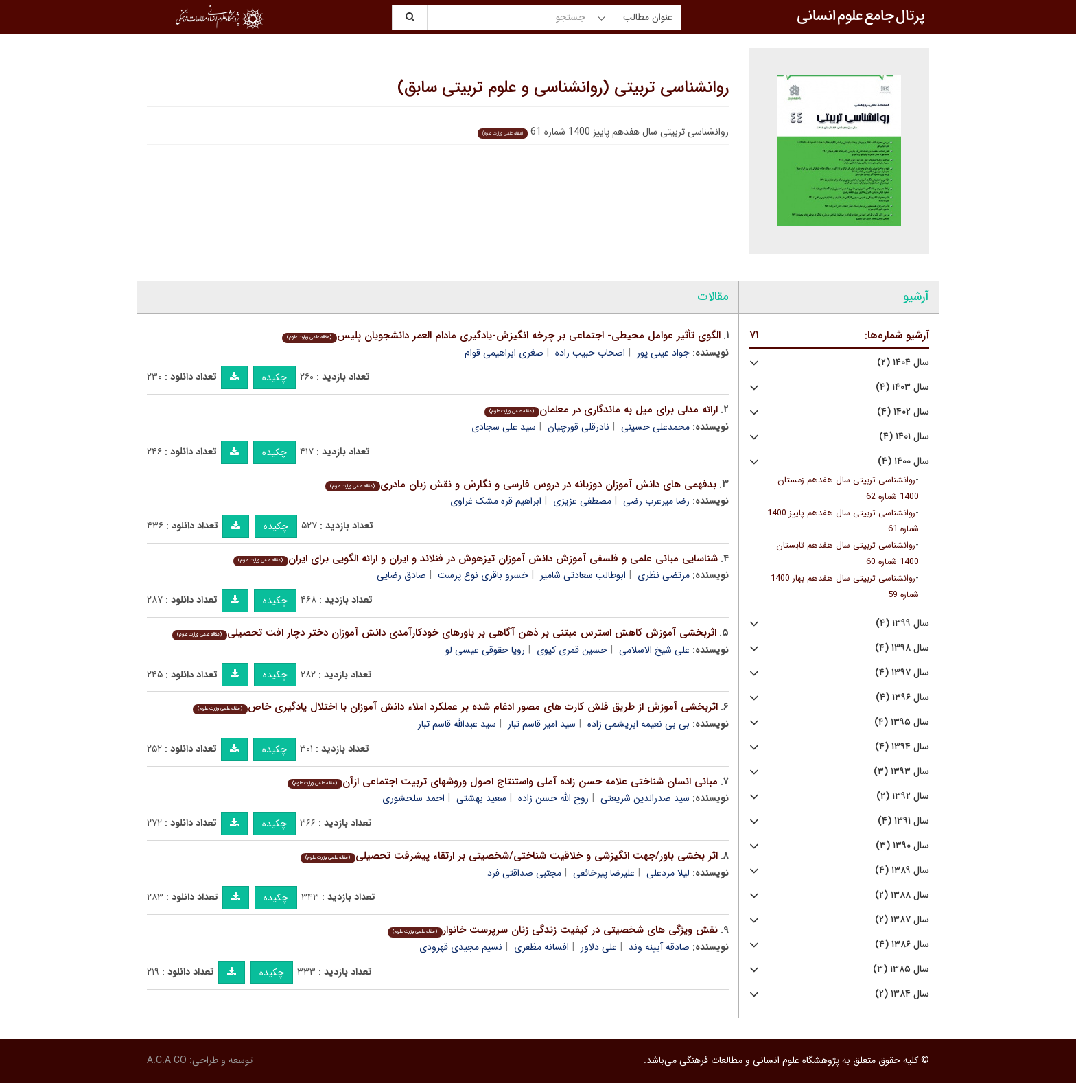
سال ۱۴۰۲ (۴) (903, 412)
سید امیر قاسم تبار (542, 724)
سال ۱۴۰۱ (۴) (904, 437)
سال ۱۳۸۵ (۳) (901, 969)
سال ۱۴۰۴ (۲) (903, 363)
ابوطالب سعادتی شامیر (583, 575)
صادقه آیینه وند (659, 947)
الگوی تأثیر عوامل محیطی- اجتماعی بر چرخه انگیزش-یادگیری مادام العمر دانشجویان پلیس (501, 335)
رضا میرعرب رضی (656, 501)
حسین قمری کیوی (572, 649)
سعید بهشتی (481, 798)
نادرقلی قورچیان (578, 426)
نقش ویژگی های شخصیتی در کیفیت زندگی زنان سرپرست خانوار (552, 930)
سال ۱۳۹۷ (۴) (902, 673)
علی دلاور (599, 947)
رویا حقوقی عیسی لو (485, 649)
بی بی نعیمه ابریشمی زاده (638, 724)
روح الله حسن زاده (553, 798)
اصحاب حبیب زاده (590, 352)
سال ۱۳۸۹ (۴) (902, 870)
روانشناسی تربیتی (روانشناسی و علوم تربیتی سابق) (563, 88)
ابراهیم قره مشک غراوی (495, 501)
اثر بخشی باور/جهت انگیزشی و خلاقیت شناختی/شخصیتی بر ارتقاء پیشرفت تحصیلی (509, 856)
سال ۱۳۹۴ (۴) (902, 747)
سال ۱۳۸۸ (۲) (902, 895)
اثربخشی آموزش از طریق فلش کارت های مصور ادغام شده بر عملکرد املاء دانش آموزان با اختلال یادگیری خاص (455, 707)
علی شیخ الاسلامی (654, 649)
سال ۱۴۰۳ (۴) (902, 387)
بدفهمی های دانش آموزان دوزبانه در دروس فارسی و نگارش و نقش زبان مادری (520, 484)
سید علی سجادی (503, 426)
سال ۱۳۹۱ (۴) (903, 821)
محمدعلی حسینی (655, 426)
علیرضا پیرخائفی (604, 873)
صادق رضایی (401, 575)
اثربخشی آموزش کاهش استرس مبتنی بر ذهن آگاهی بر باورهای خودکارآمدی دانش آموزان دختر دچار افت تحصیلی (444, 633)
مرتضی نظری (664, 575)
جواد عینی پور (663, 352)
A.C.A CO (167, 1060)
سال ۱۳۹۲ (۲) (902, 796)
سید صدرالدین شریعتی (645, 798)
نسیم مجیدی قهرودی (460, 947)
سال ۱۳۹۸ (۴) (902, 648)
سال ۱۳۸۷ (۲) (902, 920)
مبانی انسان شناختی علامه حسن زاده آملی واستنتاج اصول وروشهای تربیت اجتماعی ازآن (502, 781)
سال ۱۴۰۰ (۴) (903, 461)
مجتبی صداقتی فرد (524, 873)
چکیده (274, 377)
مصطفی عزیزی (582, 501)
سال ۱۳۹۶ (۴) (902, 697)
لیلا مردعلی (668, 873)
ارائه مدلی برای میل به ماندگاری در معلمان (600, 409)
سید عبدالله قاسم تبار (457, 724)
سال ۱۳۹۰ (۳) (902, 846)
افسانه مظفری (541, 947)
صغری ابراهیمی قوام (504, 352)
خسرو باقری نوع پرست (483, 575)
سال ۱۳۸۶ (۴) (902, 945)
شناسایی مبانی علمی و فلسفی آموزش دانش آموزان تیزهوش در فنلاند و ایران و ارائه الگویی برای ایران (475, 558)
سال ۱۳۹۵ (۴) (901, 722)
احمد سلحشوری (413, 798)
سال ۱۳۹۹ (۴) (902, 623)
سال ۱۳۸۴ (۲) (902, 994)
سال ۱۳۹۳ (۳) (901, 772)
